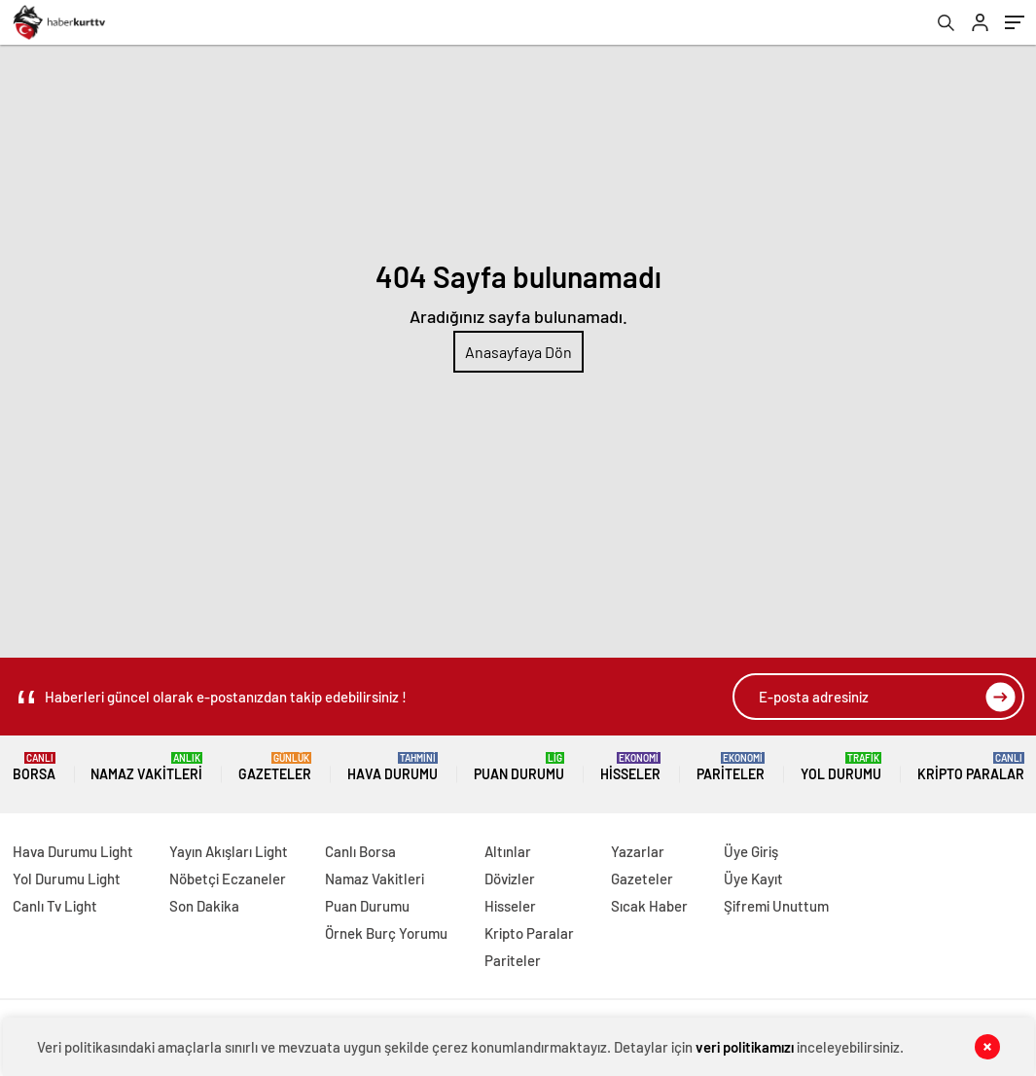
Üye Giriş (751, 851)
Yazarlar (637, 851)
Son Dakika (204, 906)
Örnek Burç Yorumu (386, 933)
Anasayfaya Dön (518, 351)
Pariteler (731, 767)
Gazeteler (274, 767)
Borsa (34, 767)
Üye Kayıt (753, 878)
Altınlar (507, 851)
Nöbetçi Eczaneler (227, 878)
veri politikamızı (745, 1047)
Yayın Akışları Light (228, 851)
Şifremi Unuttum (776, 906)
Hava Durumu (392, 767)
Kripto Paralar (970, 767)
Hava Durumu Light (73, 851)
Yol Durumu (841, 767)
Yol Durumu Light (67, 878)
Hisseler (630, 767)
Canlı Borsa (360, 851)
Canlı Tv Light (55, 906)
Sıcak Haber (649, 906)
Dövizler (509, 878)
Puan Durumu (519, 767)
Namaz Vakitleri (146, 767)
